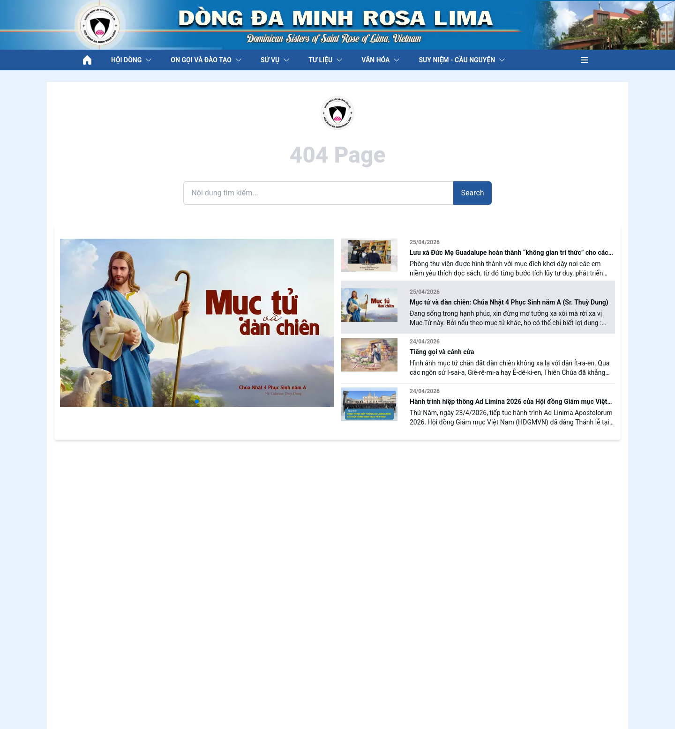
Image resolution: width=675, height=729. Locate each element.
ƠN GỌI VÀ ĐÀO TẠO (206, 60)
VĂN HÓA (380, 60)
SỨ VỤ (275, 60)
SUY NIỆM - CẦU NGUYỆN (462, 60)
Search (472, 192)
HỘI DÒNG (131, 60)
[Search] (318, 193)
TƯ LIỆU (325, 60)
